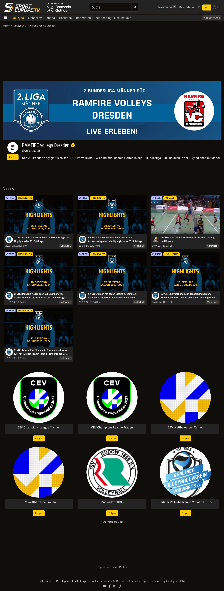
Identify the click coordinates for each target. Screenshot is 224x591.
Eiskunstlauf (122, 18)
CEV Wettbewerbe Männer (185, 427)
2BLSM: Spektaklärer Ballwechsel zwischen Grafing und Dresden (187, 239)
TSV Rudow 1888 (112, 502)
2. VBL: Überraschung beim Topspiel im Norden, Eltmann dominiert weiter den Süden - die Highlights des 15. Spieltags (188, 295)
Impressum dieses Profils (112, 567)
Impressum (148, 581)
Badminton (83, 18)
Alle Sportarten (212, 17)
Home (6, 25)
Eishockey (35, 18)
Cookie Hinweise (101, 581)
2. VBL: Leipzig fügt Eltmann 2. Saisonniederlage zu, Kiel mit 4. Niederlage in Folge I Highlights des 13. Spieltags (41, 352)
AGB (116, 581)
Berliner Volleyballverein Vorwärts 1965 (185, 502)
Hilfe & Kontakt (130, 581)
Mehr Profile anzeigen (112, 521)
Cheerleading (102, 18)
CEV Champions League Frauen (112, 427)
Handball (50, 18)
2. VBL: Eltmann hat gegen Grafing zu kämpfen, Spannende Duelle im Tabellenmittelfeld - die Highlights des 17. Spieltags (112, 295)
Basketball (66, 18)
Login (206, 7)
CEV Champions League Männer (39, 427)
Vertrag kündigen (167, 581)
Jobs (182, 581)
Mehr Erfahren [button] (188, 7)
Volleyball (19, 18)
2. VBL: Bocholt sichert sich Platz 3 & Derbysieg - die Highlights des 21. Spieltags (41, 239)
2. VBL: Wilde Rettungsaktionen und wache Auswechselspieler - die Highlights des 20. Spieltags (114, 239)
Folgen (12, 157)
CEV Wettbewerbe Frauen (39, 502)
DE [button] (216, 7)
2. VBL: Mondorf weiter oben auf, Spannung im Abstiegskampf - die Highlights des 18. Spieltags (39, 295)
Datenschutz (46, 581)
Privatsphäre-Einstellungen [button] (72, 581)
